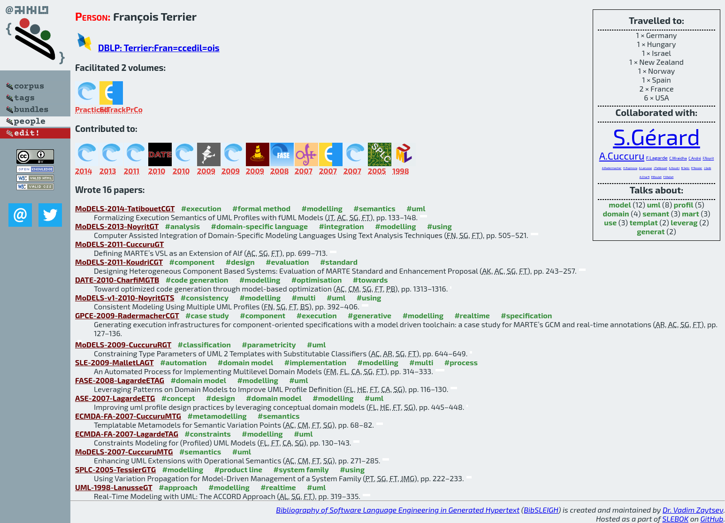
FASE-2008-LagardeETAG (119, 380)
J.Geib (707, 167)
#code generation (197, 279)
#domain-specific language (259, 226)
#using (439, 226)
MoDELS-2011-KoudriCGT (119, 261)
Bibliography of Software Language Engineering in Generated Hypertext (397, 509)
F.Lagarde (657, 157)
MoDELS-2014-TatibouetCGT (125, 208)
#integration (341, 226)
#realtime (471, 315)
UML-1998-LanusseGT (114, 487)
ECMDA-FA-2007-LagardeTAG (126, 433)
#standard (339, 261)
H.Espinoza (630, 167)
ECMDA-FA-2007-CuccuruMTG (128, 415)
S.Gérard (656, 136)
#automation (183, 362)
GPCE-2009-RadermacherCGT (127, 315)
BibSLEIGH (541, 509)
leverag (684, 222)
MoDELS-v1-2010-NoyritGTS (124, 297)
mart (690, 213)
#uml (415, 208)
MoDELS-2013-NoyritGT (117, 226)
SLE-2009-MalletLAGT (114, 362)
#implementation (315, 362)
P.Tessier (696, 167)
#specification (526, 315)
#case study (207, 315)
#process (461, 362)
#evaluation (287, 261)
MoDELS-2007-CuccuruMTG (124, 451)
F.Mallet (669, 176)
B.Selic (685, 167)
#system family (301, 469)
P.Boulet (656, 176)
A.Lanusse (645, 167)
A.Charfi (644, 176)
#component (192, 261)
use (610, 222)
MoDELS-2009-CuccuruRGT (123, 344)
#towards (370, 279)
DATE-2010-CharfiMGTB (117, 279)
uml (654, 204)
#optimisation (316, 279)
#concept (178, 397)
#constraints (207, 433)
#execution (201, 208)
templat (643, 222)
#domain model (245, 362)
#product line (238, 469)
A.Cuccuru (622, 156)
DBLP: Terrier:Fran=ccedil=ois (159, 47)
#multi (303, 297)
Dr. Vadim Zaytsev (693, 509)
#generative (369, 315)
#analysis (182, 226)
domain (616, 213)
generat (650, 231)
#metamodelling (216, 415)
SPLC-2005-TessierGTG (115, 469)
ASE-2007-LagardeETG (115, 397)
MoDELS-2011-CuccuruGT (119, 243)
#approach (178, 487)
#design (240, 261)
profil (684, 204)
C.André (694, 158)
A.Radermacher (612, 167)
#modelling (321, 208)
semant (655, 213)
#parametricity (269, 344)
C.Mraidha (678, 158)
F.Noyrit (708, 158)
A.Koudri (674, 167)
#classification (204, 344)
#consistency (205, 297)
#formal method (261, 208)
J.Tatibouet (660, 167)
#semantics (374, 208)
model (620, 204)
